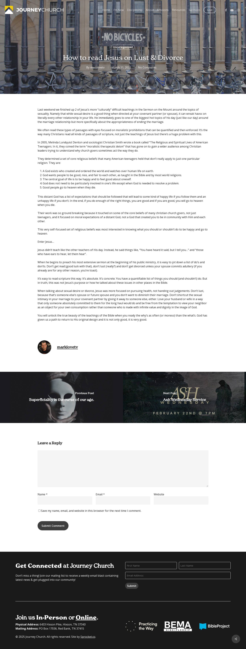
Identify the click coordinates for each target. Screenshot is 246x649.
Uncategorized (123, 47)
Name (42, 494)
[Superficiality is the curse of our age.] (61, 397)
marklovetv (97, 67)
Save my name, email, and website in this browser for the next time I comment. (91, 511)
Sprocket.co (87, 637)
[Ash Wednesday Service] (184, 397)
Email (100, 494)
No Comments (147, 67)
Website (159, 494)
